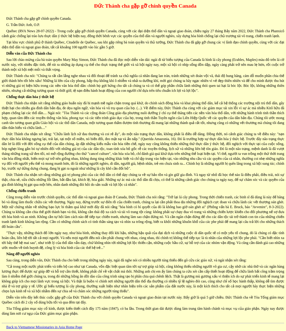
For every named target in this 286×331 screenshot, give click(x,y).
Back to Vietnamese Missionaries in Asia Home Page (44, 327)
